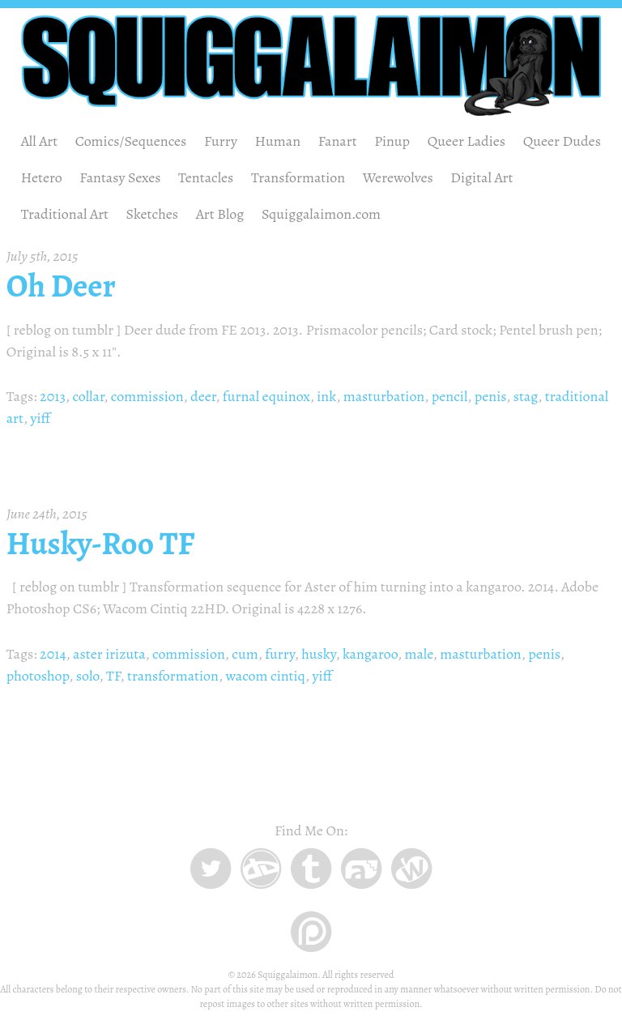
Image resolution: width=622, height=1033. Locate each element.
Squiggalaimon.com (321, 214)
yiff (39, 418)
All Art (39, 141)
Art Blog (220, 214)
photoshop (38, 675)
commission (147, 396)
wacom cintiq (265, 675)
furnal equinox (266, 396)
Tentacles (205, 177)
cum (245, 654)
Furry (220, 141)
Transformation (298, 177)
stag (526, 396)
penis (490, 396)
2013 (53, 396)
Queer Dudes (562, 141)
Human (278, 141)
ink (326, 396)
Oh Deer (61, 286)
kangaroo (370, 654)
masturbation (384, 396)
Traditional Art (65, 214)
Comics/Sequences (131, 141)
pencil (450, 396)
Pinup (392, 141)
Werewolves (398, 177)
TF (113, 675)
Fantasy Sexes (119, 177)
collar (88, 396)
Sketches (152, 214)
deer (202, 396)
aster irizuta (109, 654)
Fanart (337, 141)
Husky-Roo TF (100, 544)
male (418, 654)
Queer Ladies (466, 141)
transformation (173, 675)
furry (280, 654)
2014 (53, 654)
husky (318, 654)
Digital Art (481, 177)
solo (88, 675)
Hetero (41, 177)
